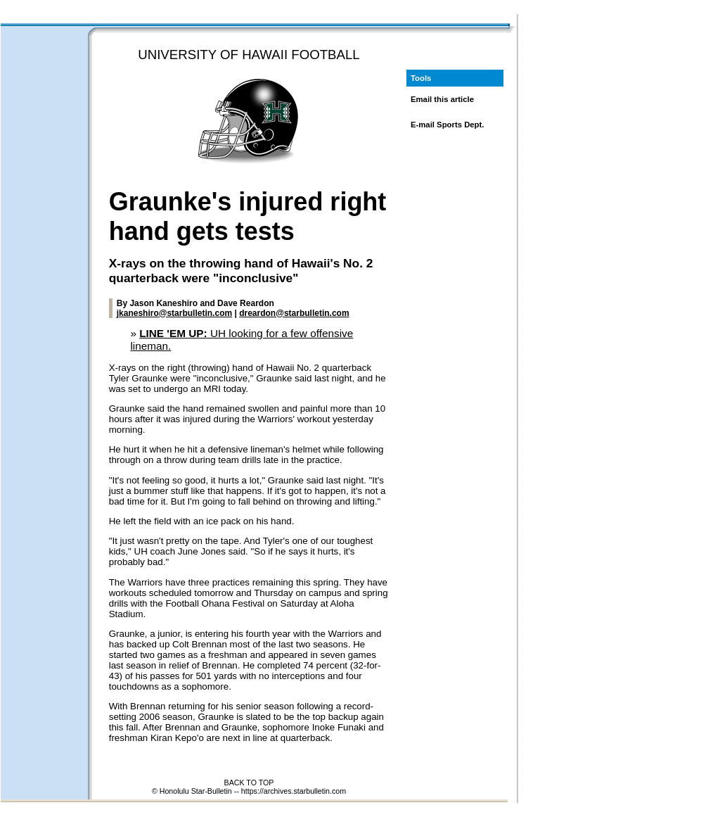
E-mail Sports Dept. (447, 124)
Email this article (442, 99)
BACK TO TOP (249, 782)
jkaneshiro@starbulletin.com (174, 313)
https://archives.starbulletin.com (293, 791)
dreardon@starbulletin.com (294, 313)
